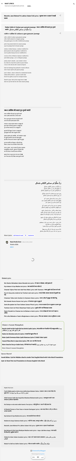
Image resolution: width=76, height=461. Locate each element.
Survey (54, 6)
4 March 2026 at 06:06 (27, 242)
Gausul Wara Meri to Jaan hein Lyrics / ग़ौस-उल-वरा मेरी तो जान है (21, 341)
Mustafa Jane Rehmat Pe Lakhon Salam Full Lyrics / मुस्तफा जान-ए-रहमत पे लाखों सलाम (29, 425)
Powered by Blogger (38, 451)
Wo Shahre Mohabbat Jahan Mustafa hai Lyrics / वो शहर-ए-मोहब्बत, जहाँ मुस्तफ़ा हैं (28, 283)
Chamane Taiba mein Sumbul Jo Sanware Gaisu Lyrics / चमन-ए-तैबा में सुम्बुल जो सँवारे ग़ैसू (30, 298)
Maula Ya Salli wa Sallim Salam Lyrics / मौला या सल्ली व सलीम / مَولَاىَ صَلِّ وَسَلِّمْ (27, 443)
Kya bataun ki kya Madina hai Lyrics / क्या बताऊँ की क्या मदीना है (22, 416)
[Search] (74, 4)
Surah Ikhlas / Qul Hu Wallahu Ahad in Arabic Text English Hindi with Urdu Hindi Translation (32, 357)
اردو (42, 457)
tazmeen (31, 235)
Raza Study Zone (15, 242)
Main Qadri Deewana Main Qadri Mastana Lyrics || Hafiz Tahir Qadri (24, 337)
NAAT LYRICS (9, 3)
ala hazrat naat (18, 235)
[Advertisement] (70, 33)
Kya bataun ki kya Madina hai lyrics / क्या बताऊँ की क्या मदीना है (22, 286)
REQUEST (36, 6)
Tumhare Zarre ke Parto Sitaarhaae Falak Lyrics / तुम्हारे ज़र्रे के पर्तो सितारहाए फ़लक (28, 308)
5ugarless (42, 453)
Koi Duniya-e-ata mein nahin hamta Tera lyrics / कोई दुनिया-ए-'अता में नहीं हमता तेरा (27, 404)
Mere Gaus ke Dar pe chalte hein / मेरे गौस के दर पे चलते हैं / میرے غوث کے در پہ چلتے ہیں (29, 344)
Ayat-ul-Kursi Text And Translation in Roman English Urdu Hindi (23, 361)
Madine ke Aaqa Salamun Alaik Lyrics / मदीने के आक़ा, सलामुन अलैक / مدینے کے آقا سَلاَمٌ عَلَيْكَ (30, 421)
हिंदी (38, 457)
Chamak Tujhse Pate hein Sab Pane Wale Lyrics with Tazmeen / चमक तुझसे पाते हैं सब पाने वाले (32, 289)
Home (29, 6)
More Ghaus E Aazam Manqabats (13, 348)
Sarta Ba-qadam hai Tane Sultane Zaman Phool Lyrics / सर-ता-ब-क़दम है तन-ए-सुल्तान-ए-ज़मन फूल (32, 304)
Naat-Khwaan (45, 6)
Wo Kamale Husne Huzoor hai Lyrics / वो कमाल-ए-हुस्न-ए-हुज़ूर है (23, 301)
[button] (60, 16)
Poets (61, 6)
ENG (33, 457)
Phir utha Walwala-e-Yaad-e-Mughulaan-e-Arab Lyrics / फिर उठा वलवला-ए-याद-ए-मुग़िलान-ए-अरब (32, 316)
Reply (12, 247)
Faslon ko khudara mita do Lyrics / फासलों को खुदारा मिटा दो (20, 334)
